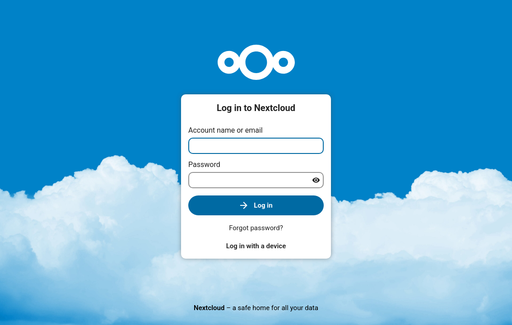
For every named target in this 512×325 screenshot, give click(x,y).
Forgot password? (256, 228)
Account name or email (225, 130)
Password (204, 164)
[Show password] (316, 180)
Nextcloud (209, 308)
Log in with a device (256, 246)
